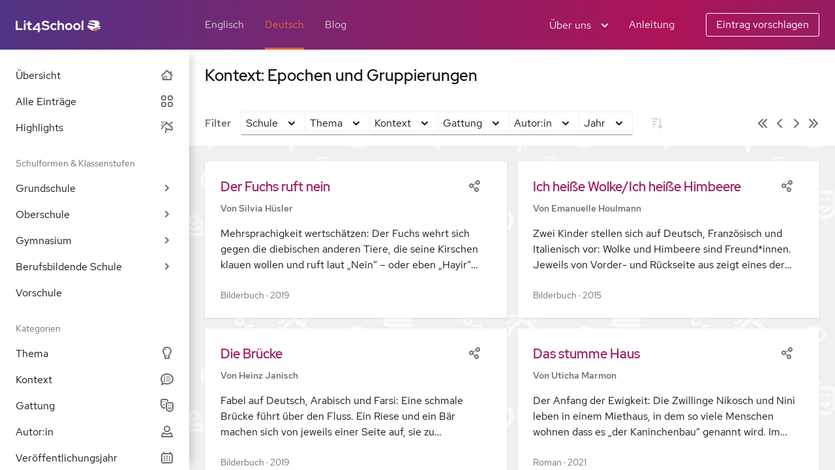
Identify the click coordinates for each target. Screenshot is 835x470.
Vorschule (39, 293)
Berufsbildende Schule (95, 267)
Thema (95, 353)
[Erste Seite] (762, 123)
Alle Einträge (95, 101)
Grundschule (95, 188)
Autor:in (95, 432)
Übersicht (95, 75)
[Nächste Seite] (796, 123)
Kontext (95, 379)
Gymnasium (95, 240)
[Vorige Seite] (779, 123)
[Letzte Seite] (813, 123)
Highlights (95, 127)
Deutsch (284, 24)
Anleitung (652, 24)
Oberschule (95, 214)
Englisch (224, 24)
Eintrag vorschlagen (762, 24)
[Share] (474, 184)
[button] (356, 239)
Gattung (95, 406)
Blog (335, 24)
